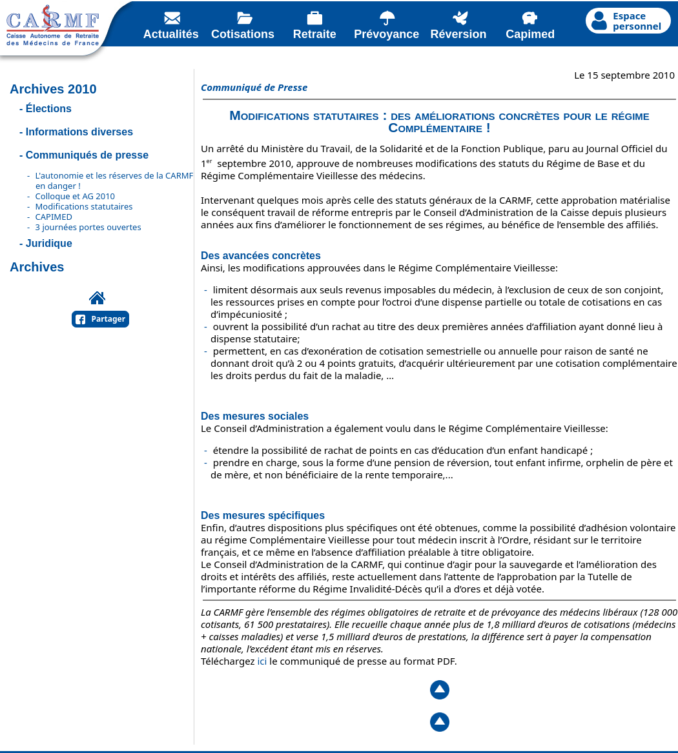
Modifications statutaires (84, 206)
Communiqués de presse (87, 155)
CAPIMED (54, 216)
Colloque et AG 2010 (75, 196)
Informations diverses (79, 131)
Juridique (49, 243)
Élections (49, 108)
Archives (37, 267)
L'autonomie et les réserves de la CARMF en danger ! (115, 180)
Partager (109, 318)
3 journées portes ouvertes (88, 227)
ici (262, 660)
